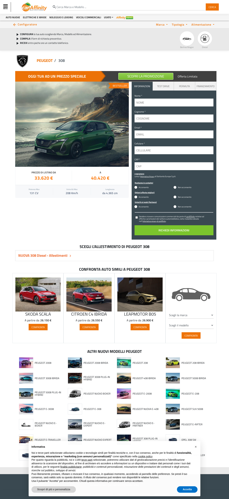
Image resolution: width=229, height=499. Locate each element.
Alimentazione (201, 24)
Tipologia (178, 24)
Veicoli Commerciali (88, 17)
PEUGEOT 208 (140, 363)
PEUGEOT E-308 (92, 409)
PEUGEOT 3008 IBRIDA (47, 378)
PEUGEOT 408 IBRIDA (144, 378)
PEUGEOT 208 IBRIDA (192, 363)
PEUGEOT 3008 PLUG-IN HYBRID (97, 378)
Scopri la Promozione (145, 76)
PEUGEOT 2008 (43, 363)
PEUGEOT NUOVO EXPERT (97, 440)
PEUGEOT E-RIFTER (192, 424)
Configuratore (27, 24)
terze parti (86, 467)
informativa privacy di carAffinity (154, 221)
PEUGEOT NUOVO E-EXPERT (94, 424)
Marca (160, 24)
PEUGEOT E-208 (190, 393)
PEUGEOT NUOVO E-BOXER (46, 424)
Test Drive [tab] (163, 86)
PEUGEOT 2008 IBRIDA (96, 363)
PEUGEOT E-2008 (142, 393)
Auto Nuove (13, 17)
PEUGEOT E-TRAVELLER (48, 440)
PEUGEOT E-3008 (44, 409)
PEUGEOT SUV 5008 (192, 409)
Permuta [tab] (184, 86)
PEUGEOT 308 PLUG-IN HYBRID (145, 439)
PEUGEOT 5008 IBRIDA (193, 378)
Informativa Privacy (147, 176)
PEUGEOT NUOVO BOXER (97, 393)
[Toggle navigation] (6, 7)
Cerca (212, 7)
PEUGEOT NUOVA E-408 (146, 409)
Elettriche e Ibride (35, 17)
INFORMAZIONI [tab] (142, 86)
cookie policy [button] (145, 463)
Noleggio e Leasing (61, 17)
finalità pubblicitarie (71, 474)
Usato (107, 17)
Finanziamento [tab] (206, 86)
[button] (196, 454)
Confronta (38, 327)
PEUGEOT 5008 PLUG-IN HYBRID (48, 393)
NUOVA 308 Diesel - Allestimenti (43, 255)
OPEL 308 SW (188, 440)
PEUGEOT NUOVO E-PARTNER (143, 424)
